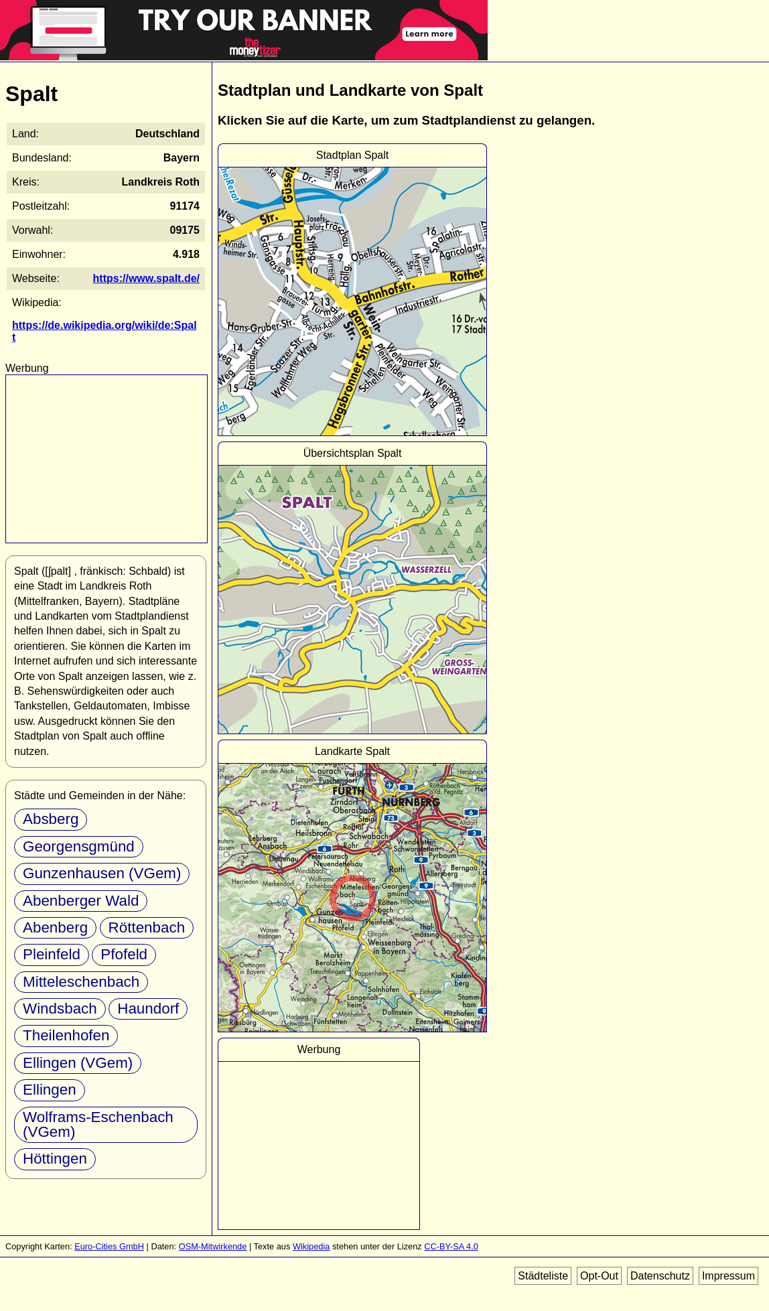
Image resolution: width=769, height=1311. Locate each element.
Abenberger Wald (81, 900)
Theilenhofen (66, 1035)
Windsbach (60, 1008)
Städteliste (543, 1276)
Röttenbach (147, 927)
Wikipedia (311, 1246)
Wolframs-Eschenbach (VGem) (98, 1124)
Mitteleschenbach (81, 981)
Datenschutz (660, 1276)
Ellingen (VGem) (78, 1062)
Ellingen (49, 1089)
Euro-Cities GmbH (109, 1246)
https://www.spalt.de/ (146, 278)
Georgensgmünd (79, 846)
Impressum (728, 1276)
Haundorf (148, 1008)
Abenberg (55, 927)
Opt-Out (599, 1276)
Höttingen (55, 1158)
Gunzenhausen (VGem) (102, 873)
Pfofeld (123, 954)
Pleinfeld (51, 954)
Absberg (50, 819)
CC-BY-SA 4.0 (451, 1246)
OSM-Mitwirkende (213, 1246)
